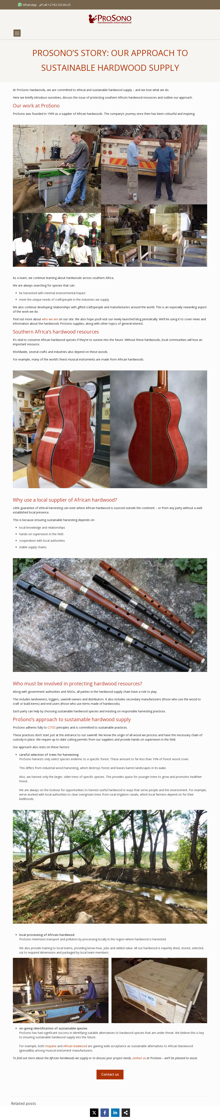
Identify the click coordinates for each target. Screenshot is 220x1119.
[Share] (126, 1112)
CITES (52, 727)
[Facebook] (105, 1112)
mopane (50, 1046)
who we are (50, 319)
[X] (94, 1112)
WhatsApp (27, 5)
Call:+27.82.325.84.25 (56, 5)
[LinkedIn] (115, 1112)
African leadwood (75, 1046)
